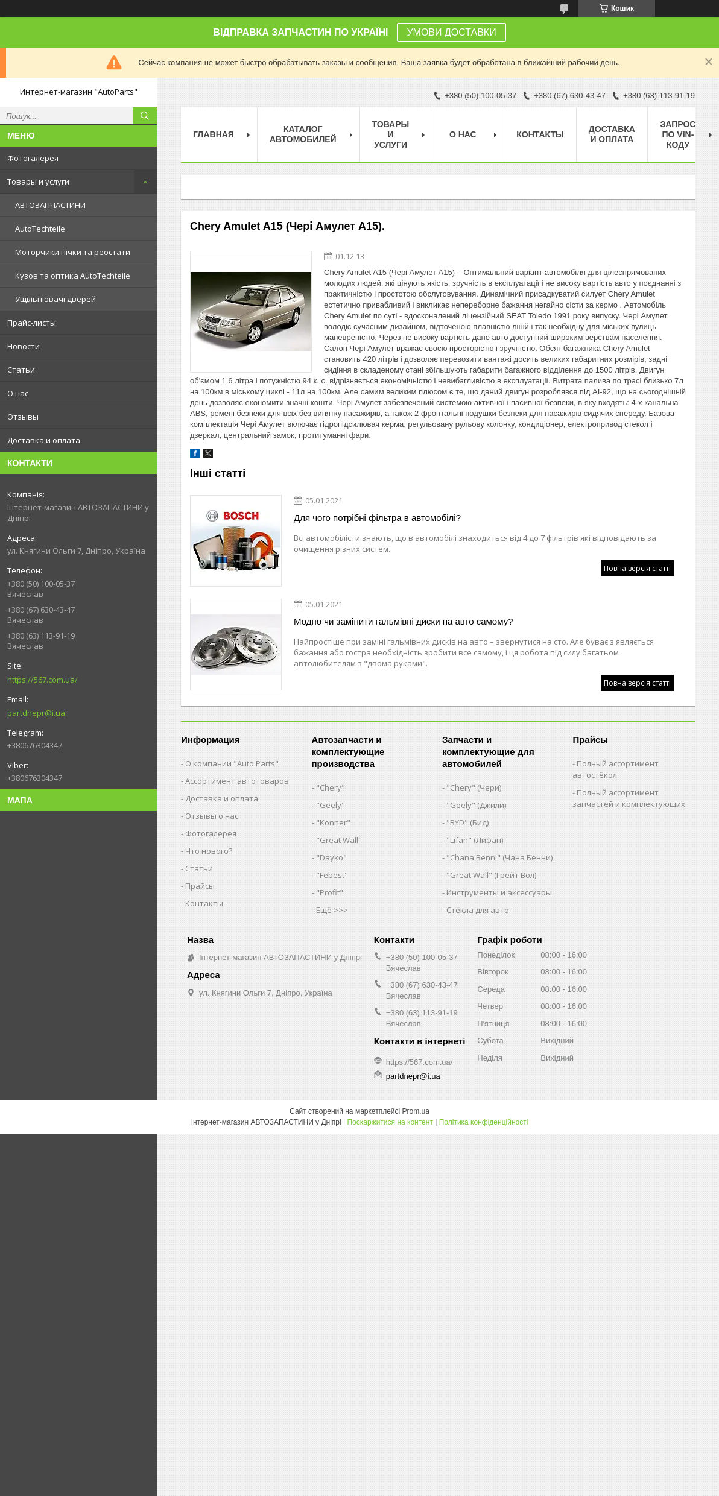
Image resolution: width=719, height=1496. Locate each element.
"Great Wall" (339, 840)
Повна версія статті (637, 568)
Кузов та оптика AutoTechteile (72, 275)
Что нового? (208, 850)
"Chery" (330, 787)
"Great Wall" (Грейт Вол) (491, 875)
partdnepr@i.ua (36, 712)
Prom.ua (415, 1111)
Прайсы (200, 885)
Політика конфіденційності (483, 1122)
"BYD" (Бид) (467, 822)
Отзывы (23, 416)
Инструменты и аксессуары (499, 892)
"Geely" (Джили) (476, 805)
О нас (17, 393)
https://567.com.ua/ (42, 679)
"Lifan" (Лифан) (474, 840)
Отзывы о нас (211, 815)
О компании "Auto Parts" (232, 763)
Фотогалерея (33, 158)
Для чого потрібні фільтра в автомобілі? (377, 518)
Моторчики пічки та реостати (72, 252)
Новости (23, 346)
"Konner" (333, 822)
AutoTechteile (40, 228)
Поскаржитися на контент (389, 1122)
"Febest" (332, 875)
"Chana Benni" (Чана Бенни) (499, 857)
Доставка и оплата (43, 440)
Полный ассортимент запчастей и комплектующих (628, 798)
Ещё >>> (332, 909)
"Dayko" (331, 857)
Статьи (21, 369)
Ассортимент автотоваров (237, 780)
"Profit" (329, 892)
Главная (213, 134)
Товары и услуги (38, 181)
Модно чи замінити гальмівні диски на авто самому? (403, 621)
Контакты (539, 134)
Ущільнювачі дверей (55, 299)
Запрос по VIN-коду (677, 134)
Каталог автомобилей (303, 134)
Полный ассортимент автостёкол (615, 769)
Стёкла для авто (477, 909)
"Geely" (330, 805)
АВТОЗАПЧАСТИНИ (50, 205)
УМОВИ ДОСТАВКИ (451, 32)
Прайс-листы (31, 322)
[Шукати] (145, 116)
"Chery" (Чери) (473, 787)
